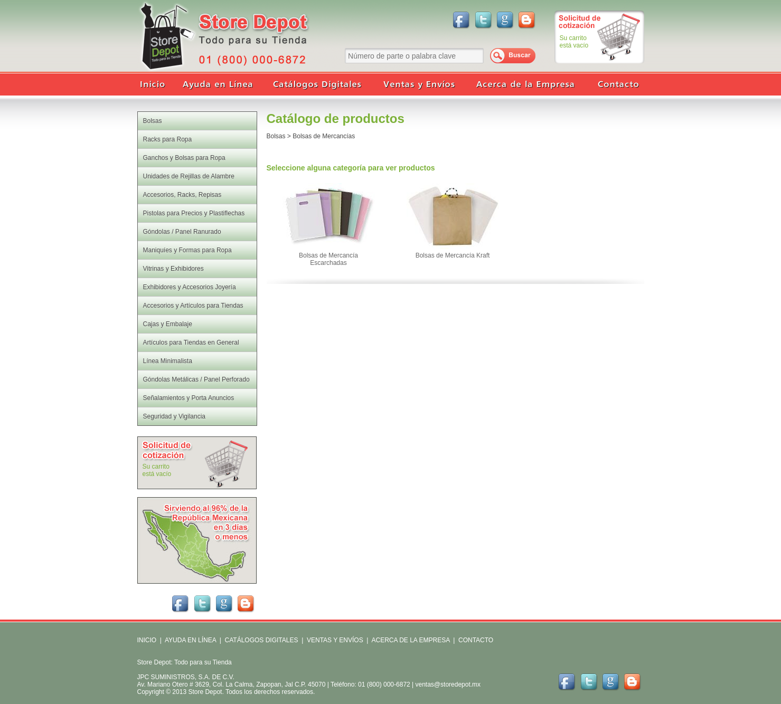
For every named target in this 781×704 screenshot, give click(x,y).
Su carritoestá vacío (574, 41)
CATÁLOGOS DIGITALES (261, 640)
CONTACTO (475, 640)
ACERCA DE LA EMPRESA (410, 640)
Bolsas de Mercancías (324, 136)
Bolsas (276, 136)
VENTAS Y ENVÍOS (334, 640)
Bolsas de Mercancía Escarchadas (328, 259)
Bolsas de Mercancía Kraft (453, 255)
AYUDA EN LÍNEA (190, 640)
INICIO (147, 640)
